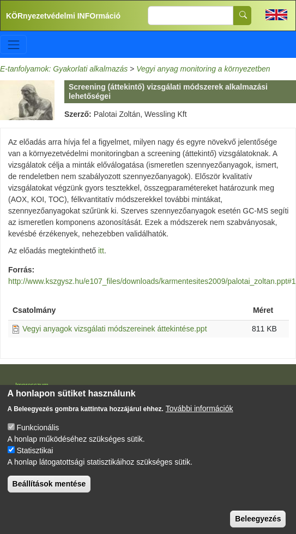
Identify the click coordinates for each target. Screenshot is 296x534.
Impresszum (32, 385)
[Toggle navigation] (13, 44)
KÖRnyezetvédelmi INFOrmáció (63, 15)
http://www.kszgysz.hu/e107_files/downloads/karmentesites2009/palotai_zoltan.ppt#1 (152, 281)
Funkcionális (37, 441)
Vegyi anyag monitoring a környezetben (203, 68)
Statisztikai (34, 464)
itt (101, 250)
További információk (199, 422)
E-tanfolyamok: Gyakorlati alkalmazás (64, 68)
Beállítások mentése (49, 498)
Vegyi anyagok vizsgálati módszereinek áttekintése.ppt (114, 328)
